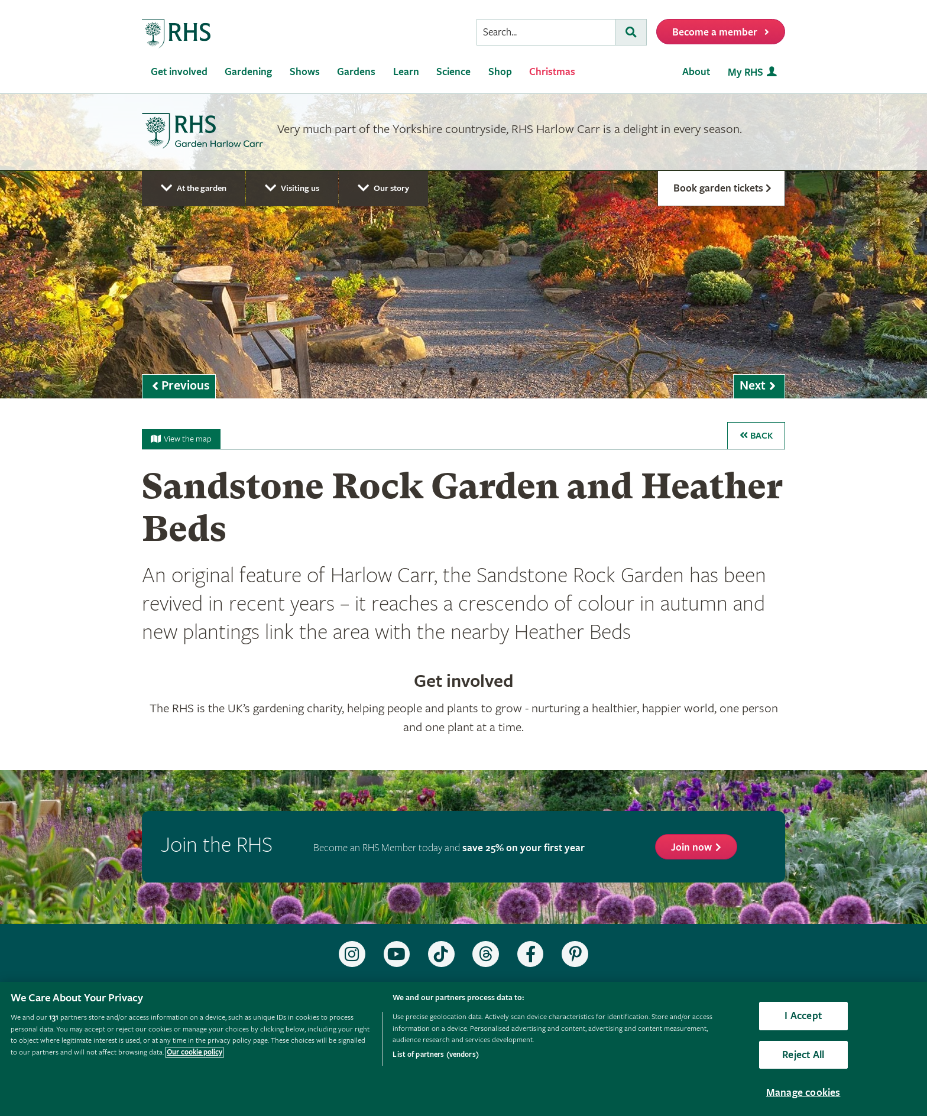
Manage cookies (803, 1092)
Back (756, 436)
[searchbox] (546, 32)
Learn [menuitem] (406, 72)
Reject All (803, 1055)
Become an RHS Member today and (449, 848)
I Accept (803, 1016)
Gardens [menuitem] (356, 72)
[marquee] (463, 246)
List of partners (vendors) (435, 1054)
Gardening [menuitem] (248, 72)
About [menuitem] (696, 72)
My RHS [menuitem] (745, 72)
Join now (691, 847)
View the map (181, 439)
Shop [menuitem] (500, 72)
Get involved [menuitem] (179, 72)
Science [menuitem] (453, 72)
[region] (463, 1049)
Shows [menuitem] (305, 72)
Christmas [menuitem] (552, 72)
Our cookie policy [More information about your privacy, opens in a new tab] (194, 1052)
